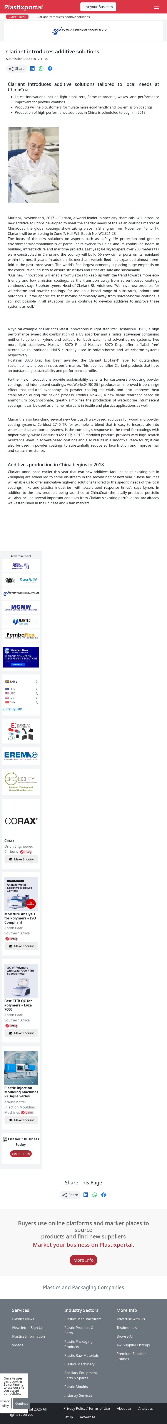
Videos (17, 1345)
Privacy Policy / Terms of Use (86, 1408)
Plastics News (23, 1319)
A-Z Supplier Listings (133, 1345)
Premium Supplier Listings (131, 1356)
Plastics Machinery (79, 1364)
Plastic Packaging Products (78, 1344)
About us (124, 1408)
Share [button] (17, 68)
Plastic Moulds (76, 1386)
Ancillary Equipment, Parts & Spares (81, 1375)
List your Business (98, 6)
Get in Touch (21, 1154)
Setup (68, 1417)
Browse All (125, 1336)
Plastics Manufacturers (83, 1319)
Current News (17, 16)
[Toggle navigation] (156, 6)
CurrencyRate (12, 709)
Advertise (87, 1417)
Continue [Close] (21, 1403)
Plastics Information (28, 1336)
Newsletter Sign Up (27, 1327)
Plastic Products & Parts (79, 1330)
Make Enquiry (21, 859)
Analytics (145, 1408)
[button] (32, 68)
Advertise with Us (131, 1319)
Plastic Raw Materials (81, 1355)
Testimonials (127, 1327)
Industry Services (78, 1395)
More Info (83, 1260)
